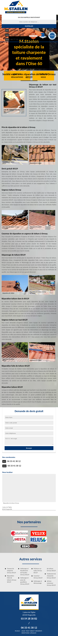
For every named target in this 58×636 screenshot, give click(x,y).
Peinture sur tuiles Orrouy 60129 (38, 571)
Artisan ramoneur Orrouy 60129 (51, 583)
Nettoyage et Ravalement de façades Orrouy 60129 (24, 572)
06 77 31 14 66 (17, 39)
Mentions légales (29, 633)
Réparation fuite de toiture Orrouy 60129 (11, 579)
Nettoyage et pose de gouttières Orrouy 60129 (24, 581)
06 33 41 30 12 (17, 35)
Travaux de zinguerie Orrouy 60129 (11, 571)
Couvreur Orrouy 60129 (38, 577)
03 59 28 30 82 (17, 30)
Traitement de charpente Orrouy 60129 (51, 576)
